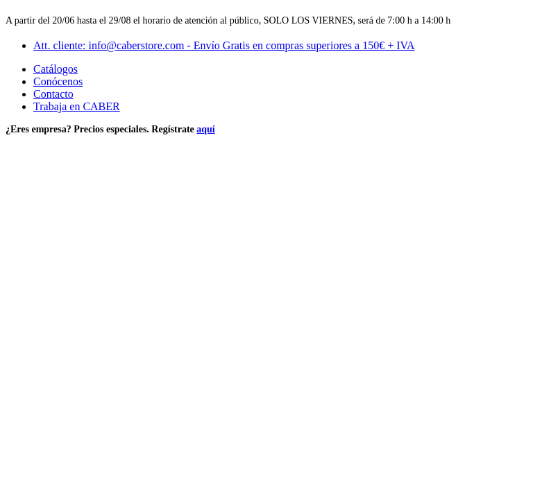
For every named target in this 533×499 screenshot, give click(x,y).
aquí (205, 129)
